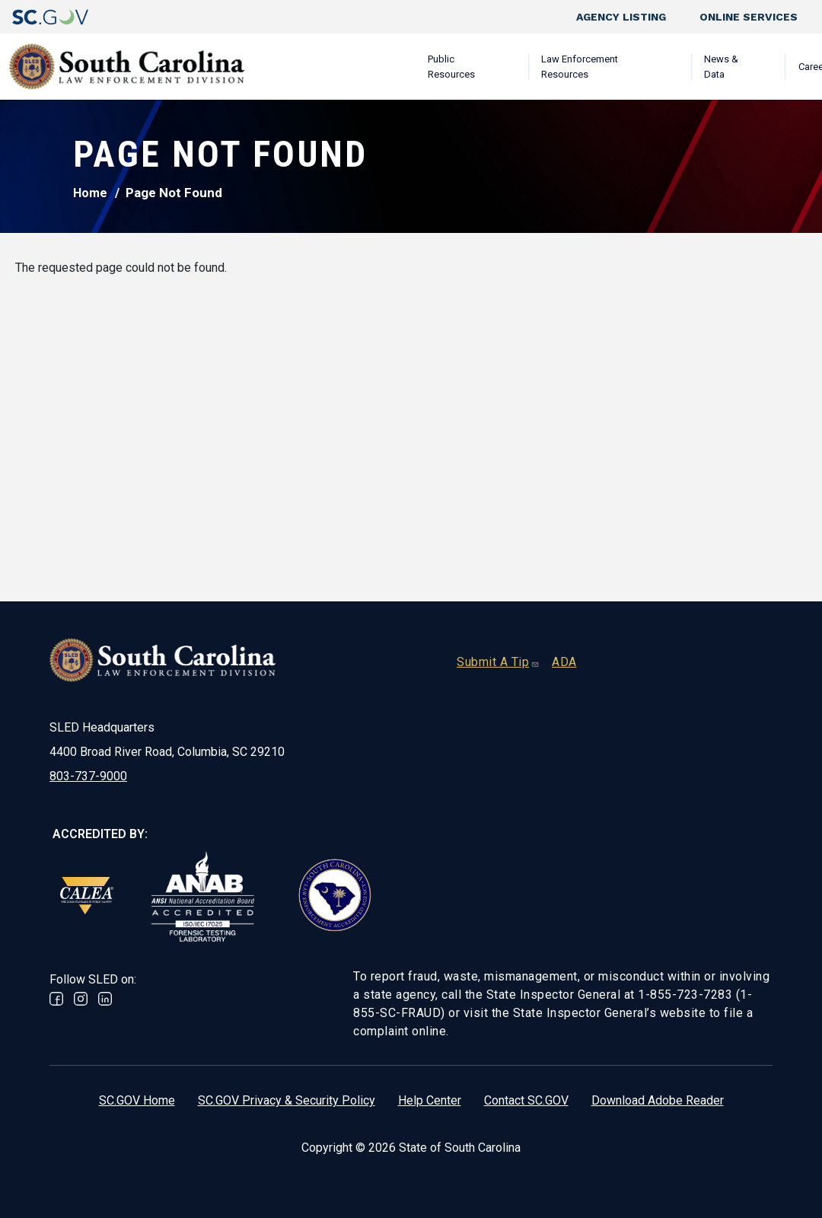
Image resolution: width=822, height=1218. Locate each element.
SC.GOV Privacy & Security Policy (286, 1100)
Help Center (429, 1100)
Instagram (81, 999)
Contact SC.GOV (526, 1100)
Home (90, 193)
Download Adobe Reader (657, 1100)
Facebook (56, 999)
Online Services (748, 17)
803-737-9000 (88, 776)
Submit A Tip (498, 662)
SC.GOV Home (137, 1100)
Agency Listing (621, 17)
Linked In (105, 999)
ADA (564, 662)
